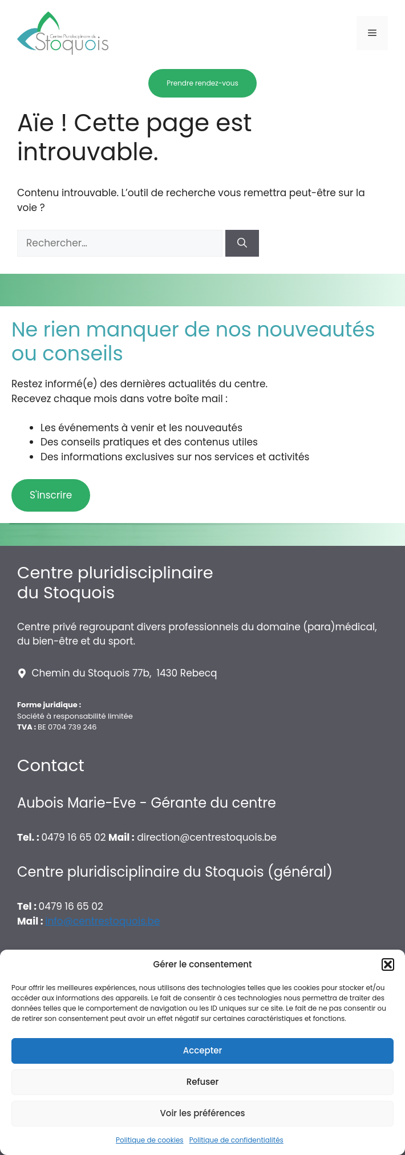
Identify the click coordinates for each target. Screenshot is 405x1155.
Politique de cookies (150, 1140)
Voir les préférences (202, 1113)
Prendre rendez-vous (202, 83)
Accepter (202, 1050)
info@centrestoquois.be (102, 921)
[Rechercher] (242, 243)
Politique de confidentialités (236, 1140)
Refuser (202, 1082)
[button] (388, 964)
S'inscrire (51, 495)
